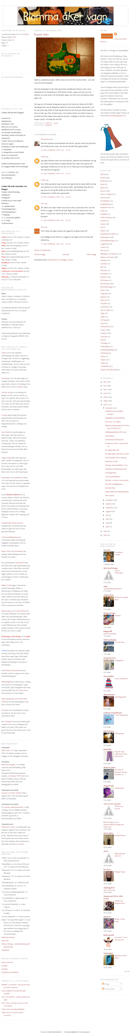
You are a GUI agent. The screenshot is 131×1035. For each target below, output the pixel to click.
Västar (102, 363)
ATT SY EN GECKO (112, 804)
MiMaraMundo (109, 640)
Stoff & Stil (5, 392)
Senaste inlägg (39, 254)
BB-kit (103, 174)
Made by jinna (109, 767)
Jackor (102, 224)
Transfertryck (105, 326)
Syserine (106, 550)
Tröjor (102, 330)
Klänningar (104, 237)
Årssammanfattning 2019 (112, 589)
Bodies (103, 178)
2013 (105, 382)
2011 (105, 389)
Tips (102, 323)
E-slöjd (4, 415)
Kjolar (102, 231)
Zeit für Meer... (120, 642)
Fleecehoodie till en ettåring (115, 457)
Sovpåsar (103, 303)
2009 (105, 397)
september (110, 508)
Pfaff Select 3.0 (7, 750)
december (110, 408)
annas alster (108, 833)
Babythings (5, 682)
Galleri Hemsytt (106, 217)
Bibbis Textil (6, 585)
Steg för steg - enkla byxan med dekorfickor (121, 754)
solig (105, 586)
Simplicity (5, 950)
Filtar (102, 211)
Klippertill (107, 631)
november (110, 500)
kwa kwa (107, 869)
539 (14, 37)
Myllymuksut (6, 611)
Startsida (66, 254)
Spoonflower (20, 563)
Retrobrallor (105, 283)
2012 (105, 386)
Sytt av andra (105, 310)
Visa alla (127, 971)
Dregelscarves (105, 207)
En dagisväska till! (112, 450)
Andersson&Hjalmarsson (11, 537)
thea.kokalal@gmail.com (116, 115)
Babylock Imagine (8, 764)
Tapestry (118, 615)
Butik (102, 184)
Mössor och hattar (107, 257)
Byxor (102, 191)
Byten (102, 187)
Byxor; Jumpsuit (106, 194)
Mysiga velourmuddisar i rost (116, 465)
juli (107, 515)
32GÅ (105, 851)
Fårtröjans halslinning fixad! (116, 469)
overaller (103, 264)
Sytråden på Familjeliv (10, 972)
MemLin (106, 917)
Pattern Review (7, 962)
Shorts (102, 290)
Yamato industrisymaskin (13, 807)
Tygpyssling (6, 458)
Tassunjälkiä (108, 676)
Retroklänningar (106, 287)
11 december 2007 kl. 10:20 (56, 220)
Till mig (103, 320)
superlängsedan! (120, 697)
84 (13, 40)
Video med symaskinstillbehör (12, 1009)
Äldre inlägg (91, 254)
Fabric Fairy (6, 551)
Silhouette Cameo (8, 827)
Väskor (48, 125)
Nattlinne (103, 260)
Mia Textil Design (110, 568)
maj (107, 523)
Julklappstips (119, 733)
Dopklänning (105, 204)
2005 (105, 535)
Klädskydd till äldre (107, 234)
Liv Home (20, 844)
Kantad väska (110, 488)
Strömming (108, 953)
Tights (102, 317)
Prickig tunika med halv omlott (117, 454)
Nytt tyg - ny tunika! (113, 422)
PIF (101, 267)
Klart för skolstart (109, 634)
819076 (26, 34)
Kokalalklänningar (107, 240)
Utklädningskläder (107, 350)
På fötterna (104, 280)
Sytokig (4, 969)
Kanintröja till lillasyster (114, 439)
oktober (109, 504)
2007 (105, 405)
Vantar (102, 356)
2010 (105, 393)
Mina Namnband (7, 699)
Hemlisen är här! (111, 461)
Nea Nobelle (6, 432)
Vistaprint (8, 721)
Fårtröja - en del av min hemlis (116, 480)
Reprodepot (5, 477)
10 (7, 43)
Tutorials (103, 336)
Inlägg (105, 984)
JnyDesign (5, 378)
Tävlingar (104, 343)
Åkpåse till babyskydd (108, 369)
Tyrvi (43, 203)
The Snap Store (22, 690)
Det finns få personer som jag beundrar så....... (121, 772)
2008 (105, 401)
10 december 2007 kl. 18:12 (56, 173)
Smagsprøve (119, 660)
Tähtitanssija (119, 788)
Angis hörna (108, 595)
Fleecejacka (109, 495)
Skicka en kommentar (42, 250)
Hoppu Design (109, 613)
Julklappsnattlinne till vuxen (115, 432)
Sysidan (4, 966)
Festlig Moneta (120, 835)
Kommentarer (108, 989)
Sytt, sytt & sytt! (109, 890)
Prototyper (104, 273)
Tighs (102, 313)
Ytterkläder (104, 366)
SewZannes (18, 551)
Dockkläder (104, 201)
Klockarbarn (45, 139)
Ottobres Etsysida (12, 670)
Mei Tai (103, 250)
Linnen (103, 247)
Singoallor (104, 293)
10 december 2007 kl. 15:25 (56, 150)
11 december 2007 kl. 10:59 (56, 244)
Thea (43, 227)
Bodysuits (104, 181)
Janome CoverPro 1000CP (11, 793)
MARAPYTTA (109, 658)
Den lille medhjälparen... (114, 484)
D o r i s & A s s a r (111, 822)
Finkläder (104, 214)
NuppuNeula (108, 786)
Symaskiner (104, 307)
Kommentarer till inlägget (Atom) (60, 260)
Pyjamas (103, 277)
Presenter (103, 270)
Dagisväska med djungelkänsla (117, 492)
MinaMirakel (108, 694)
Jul (101, 227)
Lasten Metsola (21, 611)
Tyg (101, 340)
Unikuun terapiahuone (112, 713)
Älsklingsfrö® (109, 888)
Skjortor (103, 297)
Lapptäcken (104, 244)
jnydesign (107, 749)
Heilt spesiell (108, 935)
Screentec (5, 710)
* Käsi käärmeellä (121, 715)
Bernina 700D (15, 776)
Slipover (103, 300)
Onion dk (5, 940)
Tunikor (103, 333)
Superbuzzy (18, 477)
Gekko (19, 387)
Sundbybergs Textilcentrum (11, 523)
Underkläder (105, 346)
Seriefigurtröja (110, 473)
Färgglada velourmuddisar (115, 418)
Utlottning (104, 353)
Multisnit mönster (8, 937)
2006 (105, 531)
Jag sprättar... (110, 436)
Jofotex (4, 353)
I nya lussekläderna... (113, 476)
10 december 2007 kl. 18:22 (56, 197)
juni (107, 519)
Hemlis (103, 221)
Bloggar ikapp (120, 872)
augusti (109, 511)
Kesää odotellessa (121, 679)
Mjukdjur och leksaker (109, 254)
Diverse (103, 197)
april (108, 526)
